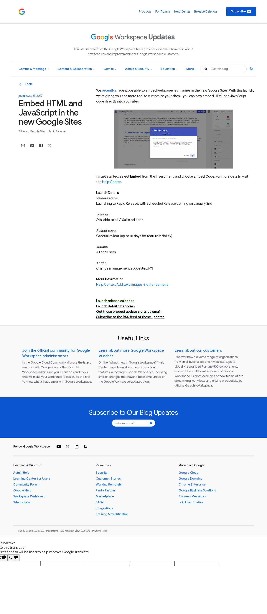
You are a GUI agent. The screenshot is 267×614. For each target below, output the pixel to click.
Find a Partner (106, 490)
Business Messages (192, 496)
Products (145, 12)
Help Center (182, 12)
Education (169, 69)
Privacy (96, 531)
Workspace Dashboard (29, 496)
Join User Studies (191, 502)
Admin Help (21, 473)
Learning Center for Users (31, 479)
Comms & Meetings (34, 69)
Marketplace (105, 496)
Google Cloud (188, 473)
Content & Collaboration (75, 69)
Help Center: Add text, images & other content (132, 285)
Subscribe (241, 11)
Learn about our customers (198, 350)
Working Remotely (109, 484)
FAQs (99, 502)
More (191, 69)
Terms (104, 531)
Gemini (109, 69)
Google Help (22, 490)
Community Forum (26, 484)
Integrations (104, 508)
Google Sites (38, 131)
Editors (23, 131)
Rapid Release (57, 131)
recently (108, 90)
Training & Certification (112, 514)
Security (102, 473)
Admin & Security (138, 69)
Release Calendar (206, 12)
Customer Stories (108, 479)
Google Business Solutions (197, 490)
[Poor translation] (13, 557)
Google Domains (190, 479)
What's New (21, 502)
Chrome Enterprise (192, 484)
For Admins (163, 12)
